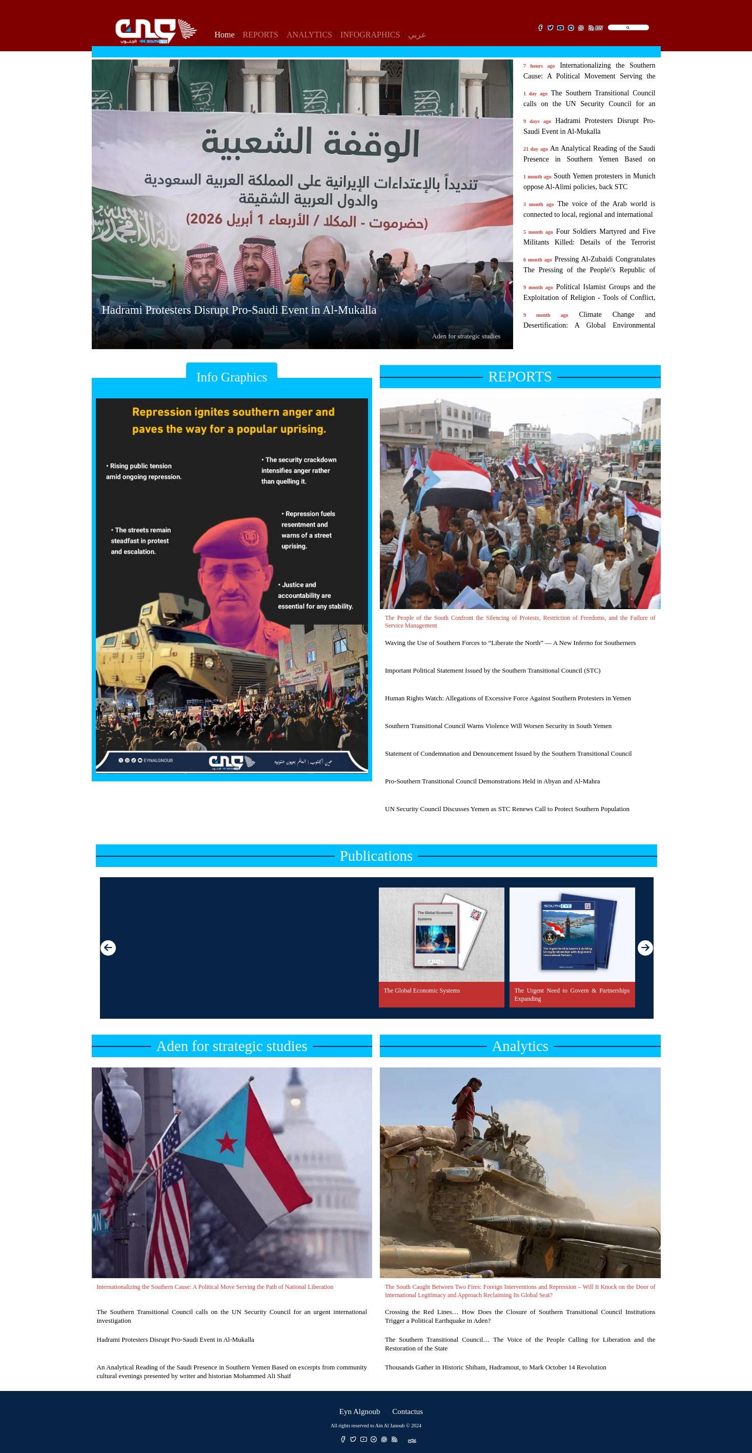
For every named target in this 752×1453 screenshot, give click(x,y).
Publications (376, 855)
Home (225, 34)
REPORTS (260, 34)
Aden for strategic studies (232, 1046)
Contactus (407, 1410)
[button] (645, 948)
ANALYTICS (309, 34)
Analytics (520, 1046)
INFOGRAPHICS (370, 34)
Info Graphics (231, 377)
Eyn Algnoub (359, 1410)
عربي (417, 34)
